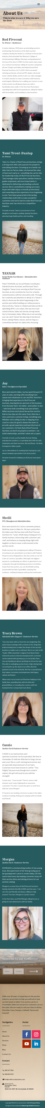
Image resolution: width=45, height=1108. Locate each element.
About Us (5, 1036)
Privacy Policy (35, 1103)
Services (5, 1041)
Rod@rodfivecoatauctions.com (14, 1079)
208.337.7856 (8, 1070)
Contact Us (6, 1054)
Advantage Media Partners (30, 1105)
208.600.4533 (8, 1074)
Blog (4, 1050)
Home (4, 1032)
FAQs (4, 1045)
